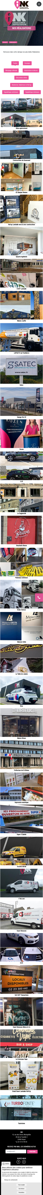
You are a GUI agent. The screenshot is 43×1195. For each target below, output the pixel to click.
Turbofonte (21, 1123)
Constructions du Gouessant (21, 160)
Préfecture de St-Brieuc (21, 770)
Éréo (21, 706)
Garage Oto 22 (21, 417)
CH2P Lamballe (21, 289)
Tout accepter (21, 1187)
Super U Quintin (21, 834)
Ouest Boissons (21, 931)
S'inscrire (32, 1151)
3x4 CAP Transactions (21, 995)
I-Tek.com (21, 899)
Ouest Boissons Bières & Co (21, 1027)
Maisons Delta (21, 642)
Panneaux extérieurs (21, 578)
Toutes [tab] (15, 63)
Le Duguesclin (21, 513)
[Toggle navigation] (39, 4)
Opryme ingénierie (21, 257)
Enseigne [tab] (27, 63)
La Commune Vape (21, 1059)
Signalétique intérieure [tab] (32, 92)
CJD (21, 481)
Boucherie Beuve (21, 546)
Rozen (22, 449)
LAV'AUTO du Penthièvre (21, 353)
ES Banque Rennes (21, 192)
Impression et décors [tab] (31, 70)
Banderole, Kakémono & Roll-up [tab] (21, 85)
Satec (21, 385)
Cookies (7, 1166)
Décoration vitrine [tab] (21, 78)
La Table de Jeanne (21, 674)
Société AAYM (21, 867)
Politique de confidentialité (10, 1182)
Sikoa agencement (21, 128)
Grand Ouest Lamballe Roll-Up (21, 1091)
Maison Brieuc (21, 738)
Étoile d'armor (21, 610)
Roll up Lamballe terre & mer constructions (21, 225)
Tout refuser (21, 1191)
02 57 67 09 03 (21, 1142)
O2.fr (21, 963)
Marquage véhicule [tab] (11, 70)
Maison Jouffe (21, 321)
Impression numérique (21, 802)
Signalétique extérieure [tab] (11, 92)
